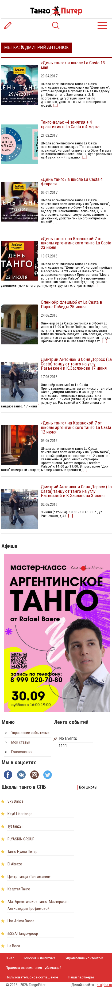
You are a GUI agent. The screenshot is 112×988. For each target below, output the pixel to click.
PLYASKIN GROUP (20, 839)
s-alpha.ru (104, 984)
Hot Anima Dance (20, 921)
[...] (55, 105)
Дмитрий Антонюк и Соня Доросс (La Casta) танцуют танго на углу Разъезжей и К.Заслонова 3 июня (76, 491)
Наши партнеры (81, 977)
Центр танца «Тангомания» (29, 876)
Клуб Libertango (20, 813)
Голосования (21, 751)
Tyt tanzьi (14, 826)
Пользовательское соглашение (32, 977)
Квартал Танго (18, 889)
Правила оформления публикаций (33, 968)
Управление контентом (84, 958)
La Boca (13, 946)
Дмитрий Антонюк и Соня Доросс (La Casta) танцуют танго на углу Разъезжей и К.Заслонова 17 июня (76, 364)
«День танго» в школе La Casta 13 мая (73, 65)
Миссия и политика (40, 958)
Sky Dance (15, 801)
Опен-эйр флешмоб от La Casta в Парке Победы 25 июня (71, 304)
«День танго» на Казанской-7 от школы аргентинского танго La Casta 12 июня (76, 427)
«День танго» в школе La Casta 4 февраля (72, 181)
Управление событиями (30, 732)
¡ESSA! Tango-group (22, 933)
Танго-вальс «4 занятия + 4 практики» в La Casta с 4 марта (70, 124)
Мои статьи (20, 742)
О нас (10, 958)
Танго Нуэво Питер (22, 851)
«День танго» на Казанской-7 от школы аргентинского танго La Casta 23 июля (76, 243)
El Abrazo (14, 864)
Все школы (88, 787)
